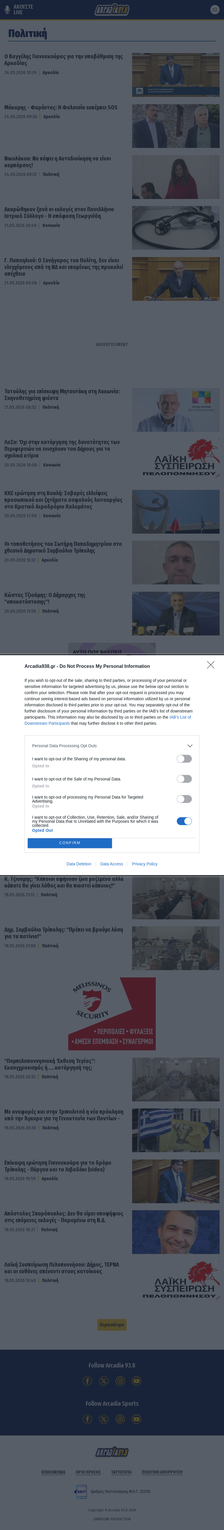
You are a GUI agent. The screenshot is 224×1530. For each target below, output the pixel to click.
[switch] (184, 759)
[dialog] (112, 765)
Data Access (111, 864)
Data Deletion (78, 864)
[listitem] (112, 746)
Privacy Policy (145, 864)
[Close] (212, 666)
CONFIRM (70, 843)
